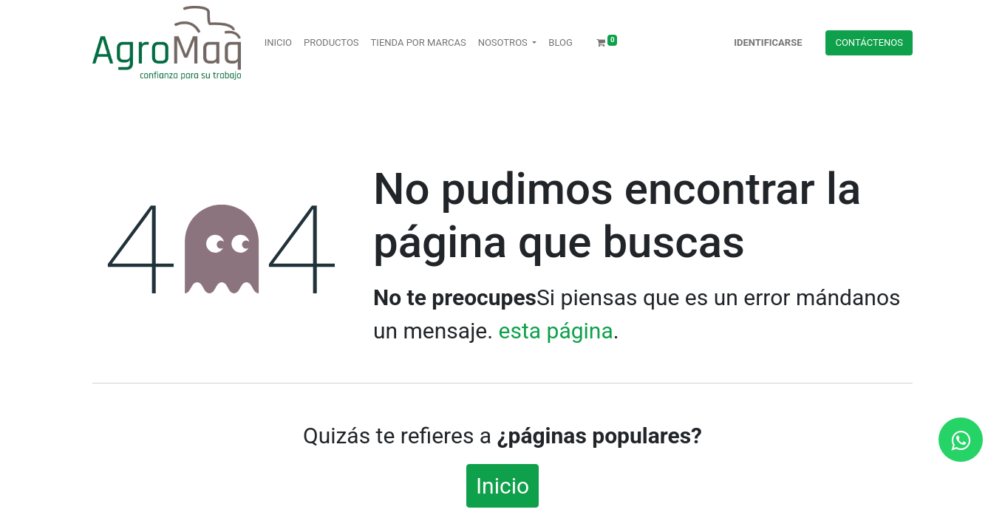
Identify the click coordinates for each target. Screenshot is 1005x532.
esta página (556, 331)
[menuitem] (278, 43)
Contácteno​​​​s (869, 42)
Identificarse (768, 42)
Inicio (502, 486)
